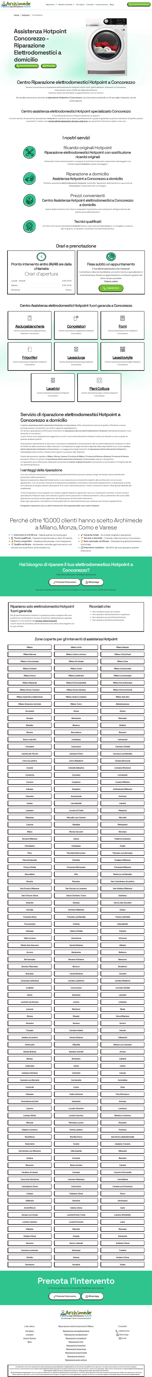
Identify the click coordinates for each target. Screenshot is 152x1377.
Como (76, 1087)
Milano (30, 647)
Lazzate (122, 995)
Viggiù (122, 1264)
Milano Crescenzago (30, 661)
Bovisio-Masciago (30, 966)
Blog (112, 4)
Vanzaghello (122, 924)
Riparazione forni (76, 1342)
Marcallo (122, 817)
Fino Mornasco (122, 1094)
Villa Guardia (76, 1151)
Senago (76, 902)
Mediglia (76, 824)
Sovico (122, 1023)
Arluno (123, 711)
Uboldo (29, 1257)
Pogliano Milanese (123, 860)
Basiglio (29, 725)
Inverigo (122, 1101)
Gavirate (76, 1200)
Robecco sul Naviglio (122, 874)
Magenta (123, 810)
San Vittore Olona (30, 895)
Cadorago (29, 1066)
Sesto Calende (76, 1243)
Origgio (76, 1236)
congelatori (76, 326)
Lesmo (76, 1002)
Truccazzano (29, 924)
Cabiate (122, 1058)
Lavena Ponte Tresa (76, 1214)
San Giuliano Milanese (122, 888)
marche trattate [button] (65, 4)
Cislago (29, 1193)
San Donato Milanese (29, 888)
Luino (122, 1222)
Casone (29, 824)
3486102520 (111, 288)
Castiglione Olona (30, 1186)
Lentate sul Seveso (30, 1002)
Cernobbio (122, 1080)
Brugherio (122, 966)
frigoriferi (29, 357)
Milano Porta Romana (122, 682)
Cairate (122, 1165)
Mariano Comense (122, 1115)
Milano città (76, 647)
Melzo (29, 831)
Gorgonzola (76, 796)
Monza (30, 1016)
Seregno (30, 1023)
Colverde (30, 1087)
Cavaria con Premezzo (123, 1186)
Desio (29, 995)
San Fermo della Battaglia (122, 1136)
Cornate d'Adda (122, 987)
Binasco (76, 725)
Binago (30, 1058)
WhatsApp (49, 66)
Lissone (29, 1009)
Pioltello (76, 860)
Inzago (30, 803)
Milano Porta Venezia (76, 689)
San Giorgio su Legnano (76, 888)
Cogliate (30, 987)
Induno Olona (76, 1207)
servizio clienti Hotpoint (46, 621)
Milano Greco (30, 675)
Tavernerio (30, 1144)
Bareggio (123, 718)
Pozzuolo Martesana (76, 867)
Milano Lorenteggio (123, 675)
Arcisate (76, 1158)
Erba (123, 1087)
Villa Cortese (30, 938)
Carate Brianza (76, 973)
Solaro (123, 909)
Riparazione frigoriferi (76, 1345)
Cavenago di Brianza (30, 980)
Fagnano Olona (76, 1193)
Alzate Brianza (29, 1051)
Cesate (29, 767)
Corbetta (29, 775)
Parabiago (76, 846)
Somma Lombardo (29, 1250)
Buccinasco (76, 732)
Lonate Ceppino (29, 1222)
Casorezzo (76, 746)
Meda (122, 1009)
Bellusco (122, 952)
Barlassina (76, 952)
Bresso (29, 732)
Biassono (122, 959)
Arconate (29, 711)
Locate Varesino (76, 1108)
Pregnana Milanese (122, 867)
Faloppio (30, 1094)
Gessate (30, 796)
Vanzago (30, 931)
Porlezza (122, 1129)
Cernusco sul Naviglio (122, 753)
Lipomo (29, 1108)
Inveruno (123, 796)
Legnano (30, 810)
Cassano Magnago (76, 1179)
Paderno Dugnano (123, 838)
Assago (29, 718)
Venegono (29, 1264)
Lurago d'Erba (29, 1115)
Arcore (30, 952)
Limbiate (123, 1002)
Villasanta (122, 1037)
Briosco (76, 966)
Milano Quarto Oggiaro (76, 697)
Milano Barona (29, 654)
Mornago (123, 1229)
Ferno (122, 1193)
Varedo (122, 1030)
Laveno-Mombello (122, 1214)
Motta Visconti (76, 831)
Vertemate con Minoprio (30, 1151)
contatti (90, 4)
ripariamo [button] (50, 4)
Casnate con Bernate (29, 1080)
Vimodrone (76, 938)
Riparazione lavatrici (76, 1356)
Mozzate (123, 1122)
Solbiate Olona (122, 1243)
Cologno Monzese (122, 767)
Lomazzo (122, 1108)
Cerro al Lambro (29, 760)
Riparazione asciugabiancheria (76, 1331)
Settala (29, 909)
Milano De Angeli (76, 661)
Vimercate (30, 1044)
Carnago (76, 1172)
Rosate (29, 881)
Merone (29, 1122)
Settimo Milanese (76, 909)
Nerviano (123, 831)
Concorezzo (76, 987)
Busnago (30, 973)
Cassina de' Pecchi (29, 753)
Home (16, 15)
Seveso (76, 1023)
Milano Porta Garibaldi (76, 682)
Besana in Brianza (76, 959)
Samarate (122, 1236)
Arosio (123, 1051)
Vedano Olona (122, 1257)
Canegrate (123, 739)
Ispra (122, 1207)
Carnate (122, 973)
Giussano (76, 995)
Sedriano (123, 895)
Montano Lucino (76, 1122)
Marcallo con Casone (76, 817)
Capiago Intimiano (30, 1073)
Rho (76, 874)
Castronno (76, 1186)
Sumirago (76, 1250)
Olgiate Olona (29, 1236)
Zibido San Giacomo (30, 945)
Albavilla (76, 1044)
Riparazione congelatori (76, 1338)
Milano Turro (76, 704)
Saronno (30, 1243)
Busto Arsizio (76, 1165)
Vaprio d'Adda (76, 931)
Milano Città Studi (123, 654)
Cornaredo (123, 775)
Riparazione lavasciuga (76, 1349)
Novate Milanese (29, 838)
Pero (30, 853)
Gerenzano (123, 1200)
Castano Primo (76, 753)
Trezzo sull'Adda (122, 917)
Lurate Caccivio (76, 1115)
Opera (76, 838)
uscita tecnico (102, 4)
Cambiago (76, 739)
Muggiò (76, 1016)
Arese (76, 711)
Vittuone (123, 938)
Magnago (30, 817)
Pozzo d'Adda (30, 867)
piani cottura (99, 388)
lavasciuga (76, 357)
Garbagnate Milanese (122, 789)
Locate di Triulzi (76, 810)
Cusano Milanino (122, 782)
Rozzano (76, 881)
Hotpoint (26, 15)
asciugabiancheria (29, 326)
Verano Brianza (76, 1037)
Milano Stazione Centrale (29, 704)
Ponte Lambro (76, 1129)
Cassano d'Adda (122, 746)
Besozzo (30, 1165)
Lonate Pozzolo (76, 1222)
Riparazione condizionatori (76, 1334)
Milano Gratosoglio (122, 668)
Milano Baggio (122, 647)
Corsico (29, 782)
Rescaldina (30, 874)
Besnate (122, 1158)
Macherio (76, 1009)
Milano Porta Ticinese (29, 689)
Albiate (122, 945)
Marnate (76, 1229)
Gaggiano (76, 789)
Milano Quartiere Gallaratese (30, 697)
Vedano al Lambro (30, 1037)
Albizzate (122, 1151)
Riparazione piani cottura (76, 1360)
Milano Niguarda (30, 682)
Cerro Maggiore (76, 760)
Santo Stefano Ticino (76, 895)
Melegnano (123, 824)
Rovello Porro (76, 1136)
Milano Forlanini (30, 668)
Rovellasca (30, 1136)
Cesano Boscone (122, 760)
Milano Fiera (122, 661)
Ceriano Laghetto (76, 980)
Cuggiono (76, 782)
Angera (29, 1158)
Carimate (76, 1073)
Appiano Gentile (76, 1051)
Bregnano (76, 1058)
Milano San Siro (123, 697)
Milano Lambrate (76, 675)
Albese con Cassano (122, 1044)
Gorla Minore (30, 1207)
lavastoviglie (123, 357)
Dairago (29, 789)
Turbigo (76, 924)
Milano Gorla (76, 668)
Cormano (76, 775)
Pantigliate (30, 846)
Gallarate (30, 1200)
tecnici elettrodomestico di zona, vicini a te (68, 121)
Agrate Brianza (76, 945)
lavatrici (52, 388)
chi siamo (80, 4)
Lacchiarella (76, 803)
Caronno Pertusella (122, 1172)
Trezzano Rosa (29, 917)
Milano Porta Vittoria (122, 689)
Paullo (122, 846)
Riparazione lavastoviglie (76, 1352)
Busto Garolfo (29, 739)
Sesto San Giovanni (123, 902)
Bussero (122, 732)
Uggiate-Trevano (122, 1144)
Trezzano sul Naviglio (76, 917)
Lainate (122, 803)
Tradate (122, 1250)
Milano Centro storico (76, 654)
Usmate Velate (76, 1030)
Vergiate (76, 1264)
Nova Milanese (122, 1016)
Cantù (76, 1066)
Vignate (122, 931)
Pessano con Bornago (123, 853)
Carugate (29, 746)
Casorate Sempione (30, 1179)
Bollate (122, 725)
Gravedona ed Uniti (29, 1101)
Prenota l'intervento (139, 4)
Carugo (122, 1073)
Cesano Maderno (122, 980)
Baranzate (76, 718)
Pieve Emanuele (30, 860)
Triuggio (29, 1030)
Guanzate (76, 1101)
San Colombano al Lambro (122, 881)
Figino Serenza (76, 1094)
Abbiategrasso (122, 704)
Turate (76, 1144)
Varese (76, 1257)
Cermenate (76, 1080)
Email (122, 1338)
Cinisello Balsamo (76, 767)
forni (123, 326)
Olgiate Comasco (30, 1129)
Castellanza (122, 1179)
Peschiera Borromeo (76, 853)
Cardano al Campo (29, 1172)
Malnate (29, 1229)
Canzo (123, 1066)
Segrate (29, 902)
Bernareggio (29, 959)
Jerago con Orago (29, 1214)
